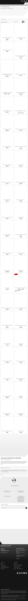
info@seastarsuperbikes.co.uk (5, 550)
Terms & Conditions (17, 567)
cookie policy (14, 599)
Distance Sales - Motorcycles (18, 568)
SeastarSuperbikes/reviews (14, 485)
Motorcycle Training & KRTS (18, 564)
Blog (1, 563)
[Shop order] (18, 22)
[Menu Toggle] (26, 3)
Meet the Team (3, 564)
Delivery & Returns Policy (17, 566)
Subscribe (26, 508)
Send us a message (4, 552)
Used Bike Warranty (4, 566)
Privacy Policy (3, 568)
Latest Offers (16, 562)
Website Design (22, 597)
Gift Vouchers (3, 562)
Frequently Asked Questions (5, 567)
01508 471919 (3, 549)
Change (24, 8)
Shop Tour (15, 563)
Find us (17, 558)
